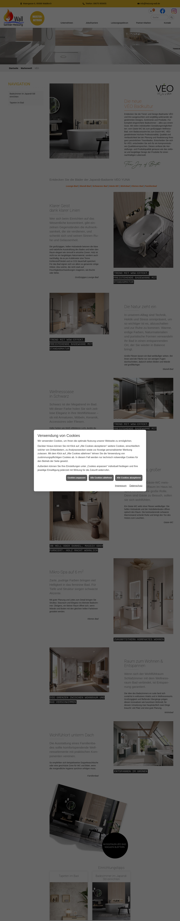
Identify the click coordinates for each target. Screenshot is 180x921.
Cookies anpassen (77, 478)
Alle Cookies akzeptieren (129, 478)
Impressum (121, 485)
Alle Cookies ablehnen (101, 478)
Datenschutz (135, 485)
